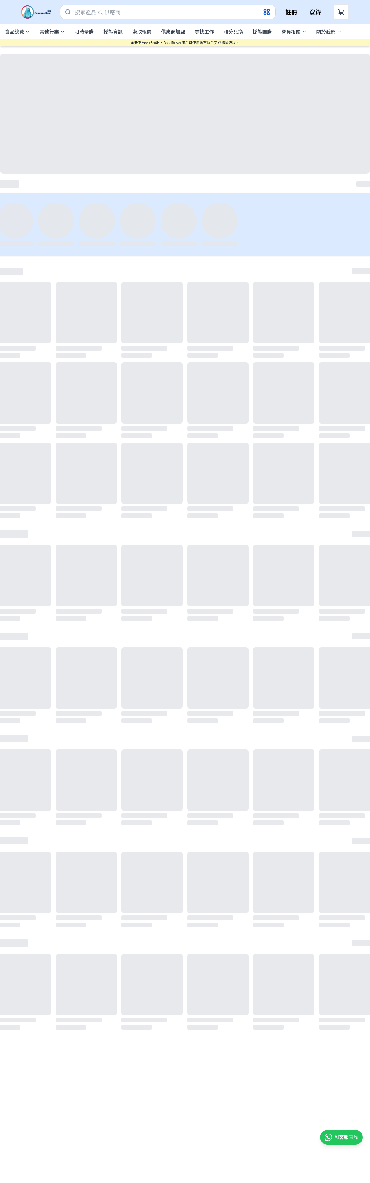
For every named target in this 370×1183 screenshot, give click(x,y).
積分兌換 (233, 31)
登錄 (315, 12)
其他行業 (52, 31)
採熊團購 (262, 31)
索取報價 (141, 31)
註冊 (291, 12)
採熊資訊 (113, 31)
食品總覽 (17, 31)
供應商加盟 (173, 31)
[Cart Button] (341, 12)
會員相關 (294, 31)
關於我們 (328, 31)
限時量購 (84, 31)
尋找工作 (204, 31)
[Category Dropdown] (267, 12)
